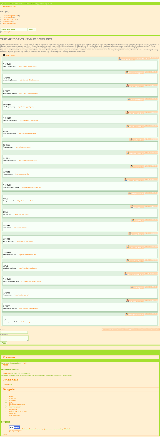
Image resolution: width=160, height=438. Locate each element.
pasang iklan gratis (15, 432)
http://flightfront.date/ (23, 147)
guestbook (12, 401)
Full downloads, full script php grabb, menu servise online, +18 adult (46, 430)
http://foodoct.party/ (21, 295)
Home (11, 397)
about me (12, 399)
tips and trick (7, 21)
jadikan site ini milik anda (18, 412)
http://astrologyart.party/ (26, 107)
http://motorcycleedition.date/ (31, 281)
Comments (9, 358)
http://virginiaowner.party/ (28, 66)
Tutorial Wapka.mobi (10, 16)
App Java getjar (14, 416)
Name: (2, 330)
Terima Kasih (10, 380)
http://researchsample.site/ (28, 160)
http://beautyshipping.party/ (29, 80)
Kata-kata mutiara (9, 23)
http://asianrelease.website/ (28, 93)
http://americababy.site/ (25, 241)
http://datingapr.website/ (26, 201)
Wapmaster (13, 410)
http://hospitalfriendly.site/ (28, 268)
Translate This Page (9, 6)
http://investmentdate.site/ (27, 254)
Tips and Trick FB (9, 19)
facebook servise (15, 407)
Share (5, 435)
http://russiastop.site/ (22, 174)
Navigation (8, 32)
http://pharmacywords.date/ (29, 120)
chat (10, 403)
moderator (7, 374)
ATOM (5, 366)
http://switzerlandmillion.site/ (31, 187)
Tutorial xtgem (8, 17)
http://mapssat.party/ (22, 214)
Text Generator (14, 409)
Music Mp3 (13, 414)
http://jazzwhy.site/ (20, 228)
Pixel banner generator (17, 405)
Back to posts (10, 55)
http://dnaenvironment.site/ (28, 308)
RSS (25, 364)
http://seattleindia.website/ (28, 134)
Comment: (4, 334)
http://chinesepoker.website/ (29, 322)
